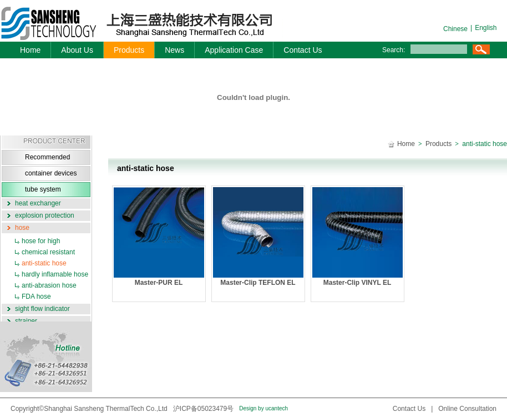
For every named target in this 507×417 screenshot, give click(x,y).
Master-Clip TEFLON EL (258, 237)
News (174, 50)
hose (22, 228)
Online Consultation (467, 409)
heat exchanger (38, 203)
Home (30, 50)
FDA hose (36, 296)
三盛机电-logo (130, 24)
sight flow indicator (42, 309)
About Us (77, 50)
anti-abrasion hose (49, 285)
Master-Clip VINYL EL (357, 237)
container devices (51, 173)
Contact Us (302, 50)
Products (129, 50)
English (485, 28)
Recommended (47, 157)
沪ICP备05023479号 (203, 409)
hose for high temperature (31, 242)
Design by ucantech (263, 408)
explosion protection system (38, 217)
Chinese (455, 29)
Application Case (234, 50)
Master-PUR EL (159, 237)
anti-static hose (44, 263)
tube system (43, 189)
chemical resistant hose (38, 253)
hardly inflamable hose (55, 274)
